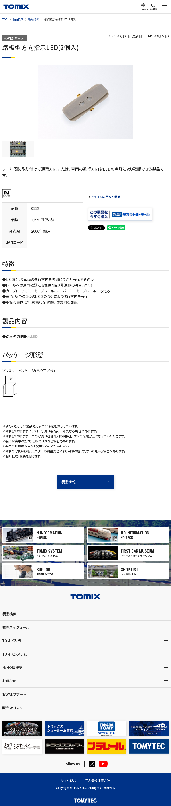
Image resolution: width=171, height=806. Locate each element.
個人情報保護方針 (97, 780)
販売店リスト (12, 707)
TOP (5, 19)
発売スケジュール (16, 627)
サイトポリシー (70, 780)
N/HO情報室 (12, 667)
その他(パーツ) (14, 38)
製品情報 (33, 19)
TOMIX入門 (11, 640)
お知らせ (9, 680)
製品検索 (17, 19)
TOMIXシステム (14, 654)
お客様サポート (14, 694)
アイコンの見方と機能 (105, 197)
